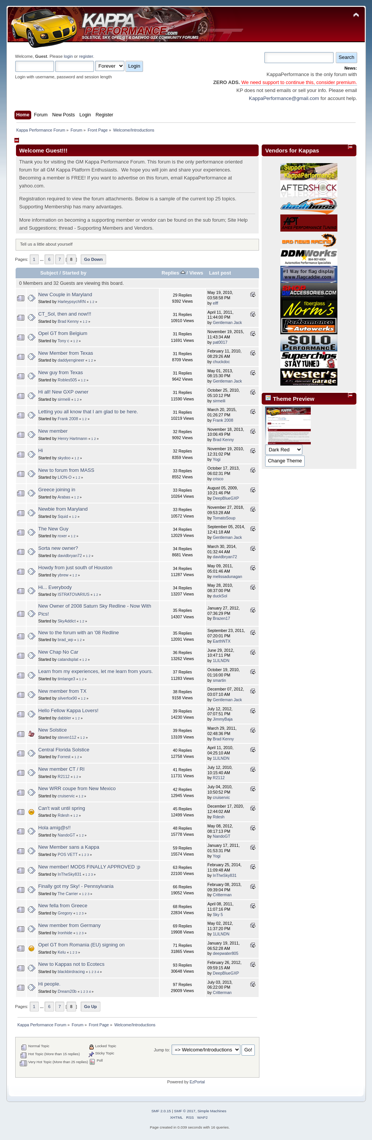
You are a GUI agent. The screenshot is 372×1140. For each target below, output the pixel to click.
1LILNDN (221, 660)
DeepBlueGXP (226, 498)
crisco (218, 478)
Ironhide (65, 932)
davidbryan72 (70, 555)
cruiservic (66, 796)
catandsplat (68, 659)
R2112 (64, 776)
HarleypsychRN (72, 301)
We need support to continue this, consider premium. (298, 82)
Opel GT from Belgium (62, 333)
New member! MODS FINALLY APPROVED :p (89, 867)
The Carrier (68, 893)
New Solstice (52, 730)
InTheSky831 (69, 874)
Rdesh (64, 815)
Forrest (64, 756)
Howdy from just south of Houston (75, 567)
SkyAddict (67, 621)
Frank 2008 (68, 418)
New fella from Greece (62, 905)
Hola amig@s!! (54, 827)
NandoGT (66, 835)
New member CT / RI (61, 769)
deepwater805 (225, 953)
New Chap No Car (58, 652)
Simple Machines (211, 1111)
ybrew (63, 575)
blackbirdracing (71, 971)
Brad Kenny (68, 321)
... (42, 259)
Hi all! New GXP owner (63, 392)
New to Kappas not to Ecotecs (71, 964)
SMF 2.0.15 (161, 1111)
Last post (220, 273)
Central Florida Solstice (63, 750)
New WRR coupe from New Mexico (77, 788)
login (68, 56)
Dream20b (67, 991)
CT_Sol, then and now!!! (64, 314)
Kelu (62, 952)
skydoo (64, 458)
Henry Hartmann (72, 438)
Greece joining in (57, 489)
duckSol (220, 596)
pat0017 (220, 342)
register (86, 56)
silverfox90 (67, 698)
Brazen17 (221, 618)
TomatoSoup (224, 518)
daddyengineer (71, 360)
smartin (219, 680)
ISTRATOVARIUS (74, 594)
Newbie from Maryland (63, 509)
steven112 (67, 737)
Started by (74, 273)
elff (215, 303)
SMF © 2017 (185, 1111)
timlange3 (66, 678)
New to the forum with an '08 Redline (78, 632)
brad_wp (65, 639)
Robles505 (67, 380)
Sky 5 (218, 914)
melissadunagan (227, 576)
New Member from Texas (65, 353)
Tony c (64, 340)
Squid (63, 516)
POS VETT (68, 854)
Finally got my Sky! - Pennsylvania (76, 886)
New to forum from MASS (66, 470)
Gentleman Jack (227, 322)
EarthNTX (222, 641)
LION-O (65, 477)
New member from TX (62, 691)
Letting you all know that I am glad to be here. (88, 411)
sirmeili (64, 399)
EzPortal (197, 1082)
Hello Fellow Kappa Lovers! (68, 710)
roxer (62, 535)
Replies (173, 273)
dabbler (64, 718)
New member (53, 431)
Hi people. (49, 984)
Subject (49, 273)
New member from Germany (69, 925)
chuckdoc (221, 361)
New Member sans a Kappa (68, 847)
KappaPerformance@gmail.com (284, 98)
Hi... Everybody (55, 587)
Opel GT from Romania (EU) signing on (81, 945)
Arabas (63, 497)
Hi (40, 450)
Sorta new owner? (58, 548)
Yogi (216, 459)
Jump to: (162, 1050)
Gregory (65, 913)
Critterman (222, 894)
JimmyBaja (222, 719)
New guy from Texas (60, 372)
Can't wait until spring (61, 808)
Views (196, 273)
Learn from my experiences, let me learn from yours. (95, 671)
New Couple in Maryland (65, 294)
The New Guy (53, 529)
